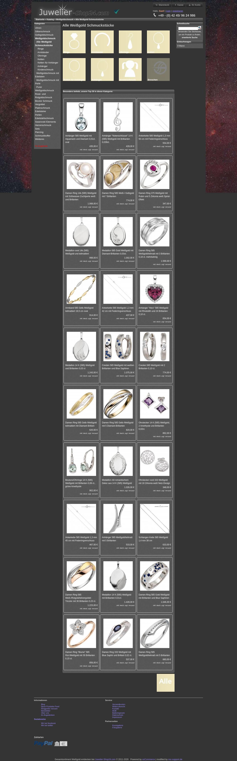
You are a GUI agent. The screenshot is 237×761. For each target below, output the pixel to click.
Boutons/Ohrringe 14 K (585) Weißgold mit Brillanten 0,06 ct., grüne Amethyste (80, 483)
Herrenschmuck (43, 125)
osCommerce (148, 759)
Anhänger (43, 66)
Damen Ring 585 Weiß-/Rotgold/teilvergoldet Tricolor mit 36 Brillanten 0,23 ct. (80, 598)
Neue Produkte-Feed (50, 706)
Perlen (38, 114)
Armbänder (43, 52)
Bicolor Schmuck (44, 101)
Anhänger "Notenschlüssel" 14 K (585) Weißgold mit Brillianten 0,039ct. (117, 139)
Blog (43, 704)
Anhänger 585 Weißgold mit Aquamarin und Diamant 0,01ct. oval (80, 139)
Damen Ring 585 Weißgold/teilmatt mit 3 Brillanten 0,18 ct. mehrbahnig (154, 253)
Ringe (41, 48)
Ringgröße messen (49, 709)
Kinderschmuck (45, 69)
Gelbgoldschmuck (44, 34)
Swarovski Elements (45, 121)
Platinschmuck (43, 108)
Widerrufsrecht (118, 706)
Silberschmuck (43, 31)
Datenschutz (117, 715)
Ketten (41, 59)
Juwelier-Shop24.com (105, 759)
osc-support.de (175, 759)
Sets (37, 128)
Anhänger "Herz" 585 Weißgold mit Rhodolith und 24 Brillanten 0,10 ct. (153, 311)
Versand (95, 150)
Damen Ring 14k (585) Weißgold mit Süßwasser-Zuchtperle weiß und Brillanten (80, 196)
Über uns (45, 713)
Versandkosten (118, 704)
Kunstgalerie (117, 725)
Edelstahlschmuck (44, 118)
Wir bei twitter (47, 725)
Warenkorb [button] (162, 4)
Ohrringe (42, 55)
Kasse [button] (178, 4)
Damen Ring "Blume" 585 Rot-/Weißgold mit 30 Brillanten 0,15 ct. (80, 655)
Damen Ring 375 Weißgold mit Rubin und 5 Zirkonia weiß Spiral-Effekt (154, 196)
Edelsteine (40, 111)
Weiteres (40, 139)
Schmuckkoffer (42, 135)
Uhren (38, 28)
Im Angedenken (48, 715)
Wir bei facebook (48, 723)
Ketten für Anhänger (48, 62)
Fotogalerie (117, 727)
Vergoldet (40, 104)
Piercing (39, 132)
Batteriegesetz (118, 713)
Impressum (117, 717)
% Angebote (41, 146)
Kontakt (115, 709)
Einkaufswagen (184, 42)
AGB (114, 711)
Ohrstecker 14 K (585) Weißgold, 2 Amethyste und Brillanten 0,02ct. (154, 425)
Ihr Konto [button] (194, 4)
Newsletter (45, 711)
